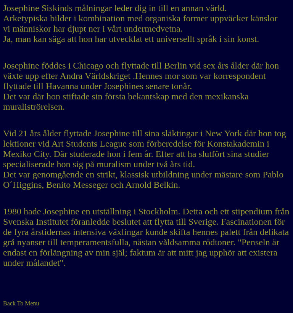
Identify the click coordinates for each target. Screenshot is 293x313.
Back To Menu (21, 303)
